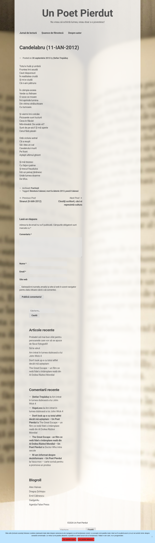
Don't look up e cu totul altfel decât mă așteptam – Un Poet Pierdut (45, 419)
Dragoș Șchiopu (37, 491)
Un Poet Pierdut (77, 13)
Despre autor (74, 32)
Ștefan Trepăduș (60, 58)
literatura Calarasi (38, 191)
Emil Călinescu (36, 495)
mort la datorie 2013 (55, 191)
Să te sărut (34, 348)
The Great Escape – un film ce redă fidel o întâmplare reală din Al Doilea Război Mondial (45, 371)
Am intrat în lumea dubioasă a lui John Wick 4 (45, 400)
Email (22, 271)
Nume (22, 263)
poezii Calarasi (71, 191)
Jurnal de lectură (28, 32)
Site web (23, 279)
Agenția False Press (39, 504)
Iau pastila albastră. (86, 539)
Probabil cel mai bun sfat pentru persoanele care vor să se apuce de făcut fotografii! (45, 340)
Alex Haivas (35, 487)
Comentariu (25, 234)
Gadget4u (34, 500)
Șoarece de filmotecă (52, 32)
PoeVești (35, 188)
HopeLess (37, 408)
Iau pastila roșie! (69, 539)
